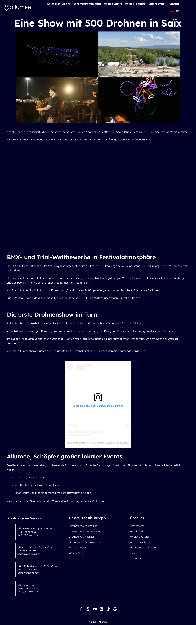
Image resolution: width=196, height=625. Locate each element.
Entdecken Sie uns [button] (59, 3)
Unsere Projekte (135, 3)
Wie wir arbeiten (139, 542)
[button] (174, 11)
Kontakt (174, 3)
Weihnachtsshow (78, 547)
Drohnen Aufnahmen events (84, 542)
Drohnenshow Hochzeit (81, 536)
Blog (132, 552)
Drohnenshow (137, 525)
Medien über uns (139, 536)
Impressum (136, 558)
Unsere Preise (157, 3)
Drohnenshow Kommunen (83, 525)
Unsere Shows (113, 3)
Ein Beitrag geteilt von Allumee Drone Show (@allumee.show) (98, 443)
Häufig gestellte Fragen (143, 547)
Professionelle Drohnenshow (84, 531)
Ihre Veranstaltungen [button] (87, 3)
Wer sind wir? (137, 531)
